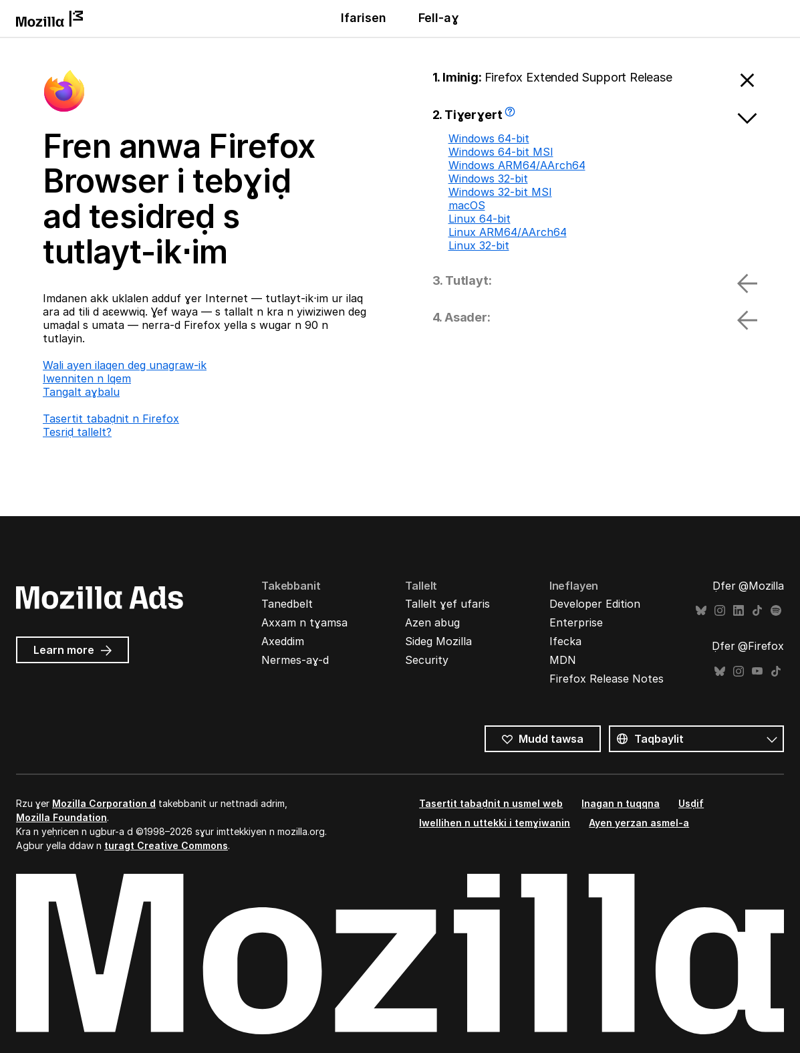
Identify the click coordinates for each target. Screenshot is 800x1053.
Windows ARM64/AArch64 (516, 165)
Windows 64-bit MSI (500, 151)
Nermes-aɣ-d (295, 660)
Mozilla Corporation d (104, 803)
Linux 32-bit (478, 245)
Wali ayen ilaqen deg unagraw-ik (125, 365)
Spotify (776, 610)
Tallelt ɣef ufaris (447, 603)
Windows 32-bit (488, 178)
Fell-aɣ (438, 18)
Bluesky (701, 610)
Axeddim (282, 641)
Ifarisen (363, 18)
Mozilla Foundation (61, 817)
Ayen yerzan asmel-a (639, 822)
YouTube (757, 671)
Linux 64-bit (479, 218)
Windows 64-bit (488, 138)
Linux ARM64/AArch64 (507, 232)
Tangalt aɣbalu (81, 391)
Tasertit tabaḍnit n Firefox (111, 418)
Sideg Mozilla (438, 641)
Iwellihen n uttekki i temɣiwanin (494, 822)
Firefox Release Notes (606, 678)
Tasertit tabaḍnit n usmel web (491, 803)
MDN (562, 660)
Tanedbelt (287, 603)
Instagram (720, 610)
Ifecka (565, 641)
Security (426, 660)
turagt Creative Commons (166, 845)
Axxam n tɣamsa (304, 622)
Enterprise (576, 622)
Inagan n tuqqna (620, 803)
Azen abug (432, 622)
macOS (466, 205)
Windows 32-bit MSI (500, 192)
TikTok (757, 610)
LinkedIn (738, 610)
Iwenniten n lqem (87, 378)
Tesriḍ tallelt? (77, 432)
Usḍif (691, 803)
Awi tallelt (512, 116)
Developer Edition (594, 603)
